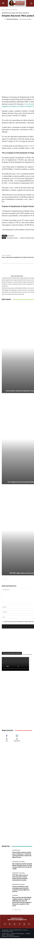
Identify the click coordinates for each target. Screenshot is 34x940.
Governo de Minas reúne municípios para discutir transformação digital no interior (20, 889)
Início (3, 9)
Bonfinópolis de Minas (11, 9)
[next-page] (6, 579)
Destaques (19, 13)
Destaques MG (16, 850)
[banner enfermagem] (17, 791)
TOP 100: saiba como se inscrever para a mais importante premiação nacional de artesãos (20, 877)
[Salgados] (17, 843)
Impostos (26, 13)
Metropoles (11, 235)
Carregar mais (17, 909)
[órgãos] (17, 641)
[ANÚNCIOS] (17, 761)
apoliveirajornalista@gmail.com (17, 919)
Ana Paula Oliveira (12, 19)
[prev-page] (3, 579)
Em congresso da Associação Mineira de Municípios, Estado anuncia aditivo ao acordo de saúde (22, 866)
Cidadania (15, 895)
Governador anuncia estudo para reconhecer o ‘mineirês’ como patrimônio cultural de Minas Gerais (21, 854)
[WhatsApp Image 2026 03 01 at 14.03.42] (17, 702)
